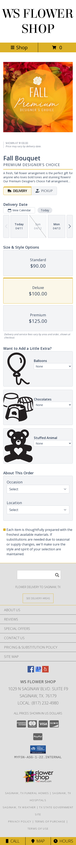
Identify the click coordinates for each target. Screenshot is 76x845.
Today (45, 210)
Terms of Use (38, 828)
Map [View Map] (38, 841)
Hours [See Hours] (63, 841)
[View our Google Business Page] (38, 671)
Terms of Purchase (50, 821)
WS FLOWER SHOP (38, 21)
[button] (38, 749)
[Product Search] (39, 574)
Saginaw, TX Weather (19, 807)
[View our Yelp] (45, 671)
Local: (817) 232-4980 (38, 703)
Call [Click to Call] (12, 841)
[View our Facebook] (31, 671)
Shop (19, 47)
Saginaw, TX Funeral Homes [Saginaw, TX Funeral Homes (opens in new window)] (27, 793)
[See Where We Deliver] (38, 598)
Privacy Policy (19, 821)
